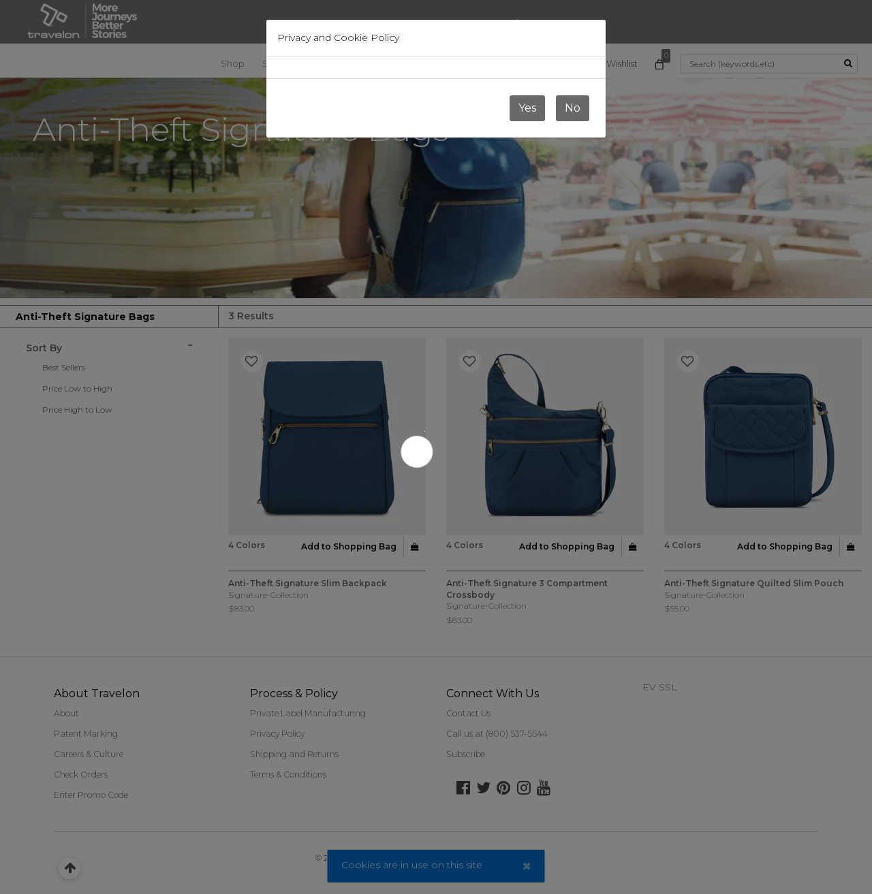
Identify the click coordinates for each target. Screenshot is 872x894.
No (572, 107)
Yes (527, 107)
